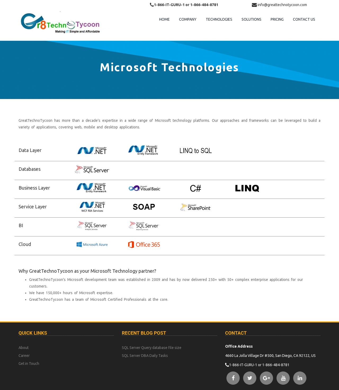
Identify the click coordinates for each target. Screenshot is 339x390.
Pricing (277, 19)
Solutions (251, 19)
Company (188, 19)
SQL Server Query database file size (151, 348)
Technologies (219, 19)
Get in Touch (29, 363)
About (24, 348)
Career (24, 355)
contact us (304, 19)
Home (164, 19)
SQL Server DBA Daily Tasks (145, 355)
